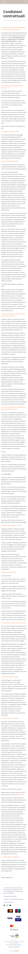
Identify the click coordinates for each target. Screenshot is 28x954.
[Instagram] (7, 905)
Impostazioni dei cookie (10, 896)
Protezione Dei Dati (9, 902)
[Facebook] (5, 905)
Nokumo (17, 950)
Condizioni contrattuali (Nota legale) (13, 899)
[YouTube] (10, 905)
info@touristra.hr (20, 794)
